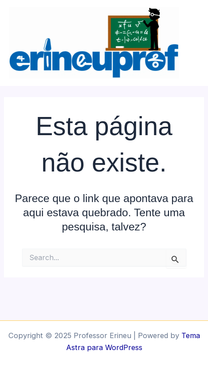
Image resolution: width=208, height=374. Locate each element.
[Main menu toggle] (198, 43)
